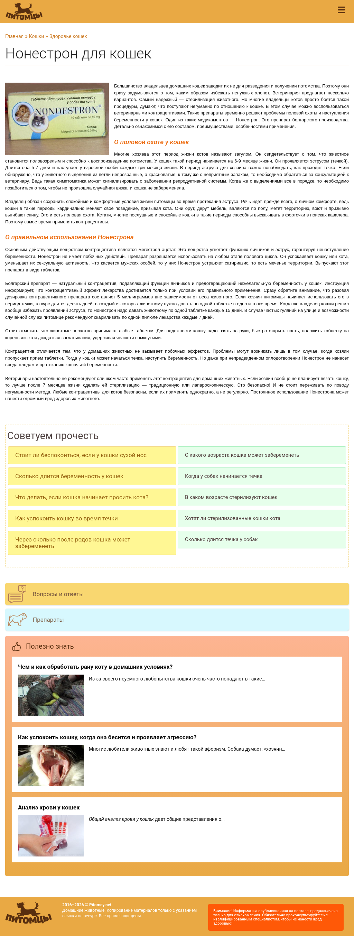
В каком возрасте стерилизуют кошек (231, 497)
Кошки (36, 36)
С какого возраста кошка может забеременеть (242, 455)
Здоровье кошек (68, 36)
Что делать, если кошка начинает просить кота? (81, 497)
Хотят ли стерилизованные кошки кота (232, 518)
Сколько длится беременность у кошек (69, 476)
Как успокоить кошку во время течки (66, 518)
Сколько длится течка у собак (221, 539)
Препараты (48, 619)
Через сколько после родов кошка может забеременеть (72, 542)
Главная (14, 36)
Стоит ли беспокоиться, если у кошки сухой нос (81, 455)
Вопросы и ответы (58, 594)
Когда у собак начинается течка (223, 476)
